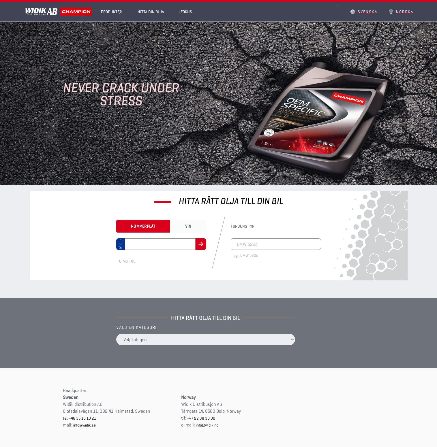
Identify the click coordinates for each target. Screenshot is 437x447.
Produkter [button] (111, 11)
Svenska (367, 11)
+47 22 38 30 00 (201, 418)
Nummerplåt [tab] (143, 226)
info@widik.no (207, 425)
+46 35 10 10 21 (82, 418)
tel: (66, 418)
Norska (404, 11)
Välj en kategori (136, 327)
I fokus (189, 11)
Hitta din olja (155, 11)
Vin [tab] (188, 226)
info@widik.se (84, 425)
